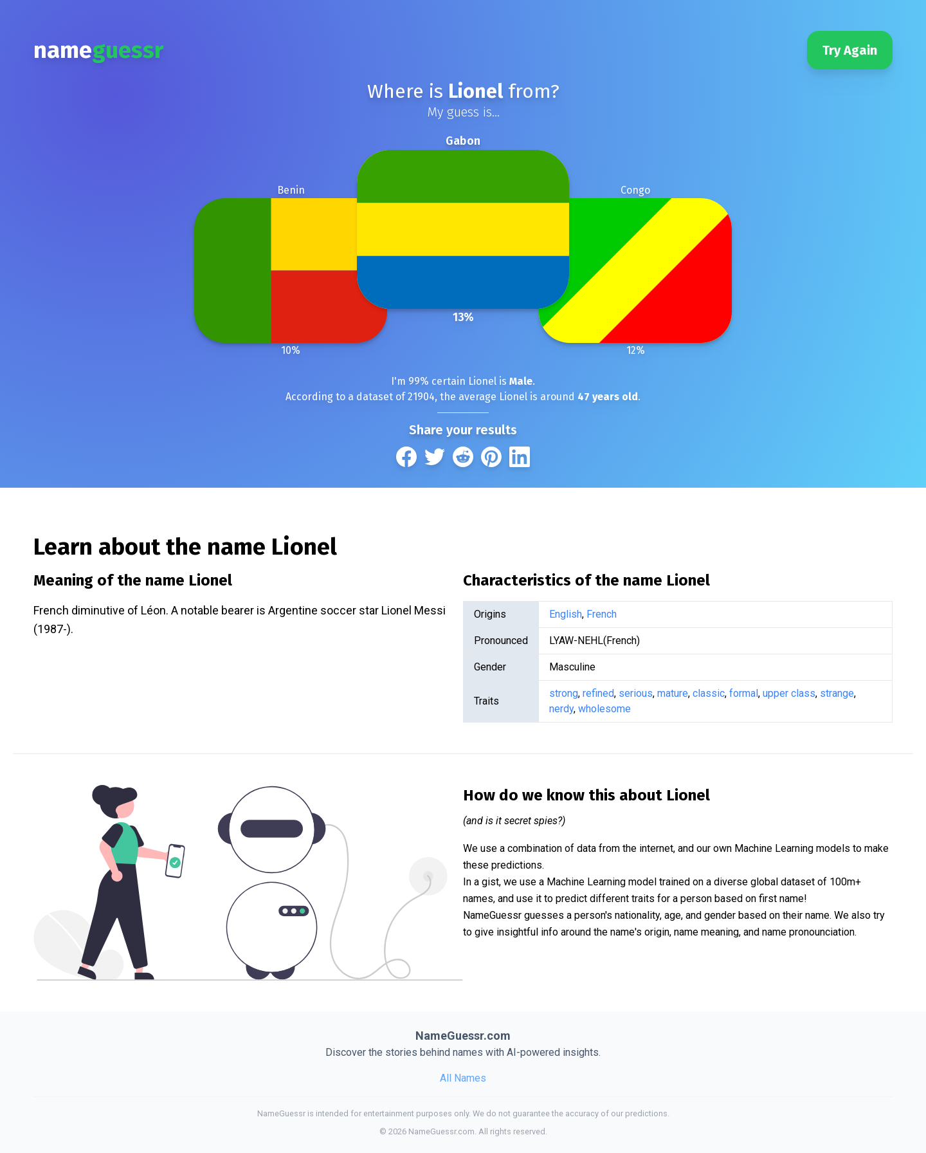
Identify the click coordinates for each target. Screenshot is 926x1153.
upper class (789, 693)
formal (743, 693)
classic (709, 693)
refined (598, 693)
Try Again (849, 50)
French (601, 614)
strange (837, 693)
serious (636, 693)
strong (563, 693)
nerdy (561, 709)
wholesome (604, 709)
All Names (463, 1078)
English (565, 614)
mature (672, 693)
